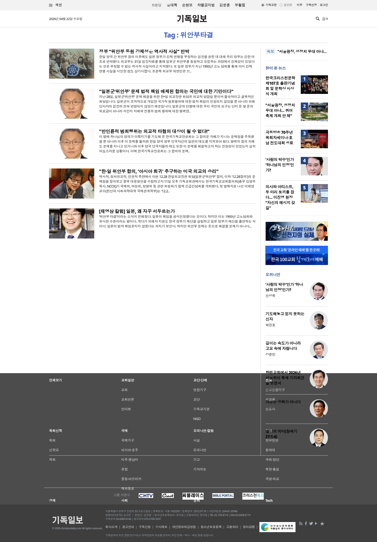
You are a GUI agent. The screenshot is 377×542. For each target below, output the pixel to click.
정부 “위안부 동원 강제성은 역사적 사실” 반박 (144, 51)
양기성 (270, 408)
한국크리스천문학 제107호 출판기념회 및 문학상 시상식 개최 (280, 86)
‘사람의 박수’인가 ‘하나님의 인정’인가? (279, 165)
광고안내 (128, 527)
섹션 (55, 5)
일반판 (288, 5)
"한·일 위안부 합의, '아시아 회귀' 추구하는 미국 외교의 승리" (158, 171)
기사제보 (161, 527)
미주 (299, 5)
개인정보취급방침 (184, 527)
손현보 (187, 5)
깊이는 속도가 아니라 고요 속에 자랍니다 (283, 346)
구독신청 (311, 5)
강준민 (270, 354)
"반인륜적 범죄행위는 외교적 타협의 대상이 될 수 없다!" (154, 131)
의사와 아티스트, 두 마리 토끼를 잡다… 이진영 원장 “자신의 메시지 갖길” (280, 197)
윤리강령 (249, 527)
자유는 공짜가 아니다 (283, 402)
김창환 (270, 389)
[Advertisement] (188, 471)
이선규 (270, 442)
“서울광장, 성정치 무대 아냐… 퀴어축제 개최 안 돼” (280, 110)
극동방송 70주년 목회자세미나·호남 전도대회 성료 (279, 138)
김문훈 (224, 5)
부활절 (240, 5)
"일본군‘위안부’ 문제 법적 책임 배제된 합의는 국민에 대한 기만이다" (166, 91)
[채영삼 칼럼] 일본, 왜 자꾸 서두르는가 (137, 211)
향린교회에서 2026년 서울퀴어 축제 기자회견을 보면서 (284, 378)
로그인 (324, 5)
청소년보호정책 (211, 527)
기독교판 (270, 5)
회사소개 (111, 527)
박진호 (270, 325)
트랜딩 (156, 5)
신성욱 (270, 295)
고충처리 (232, 527)
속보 (270, 51)
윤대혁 (172, 5)
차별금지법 (205, 5)
